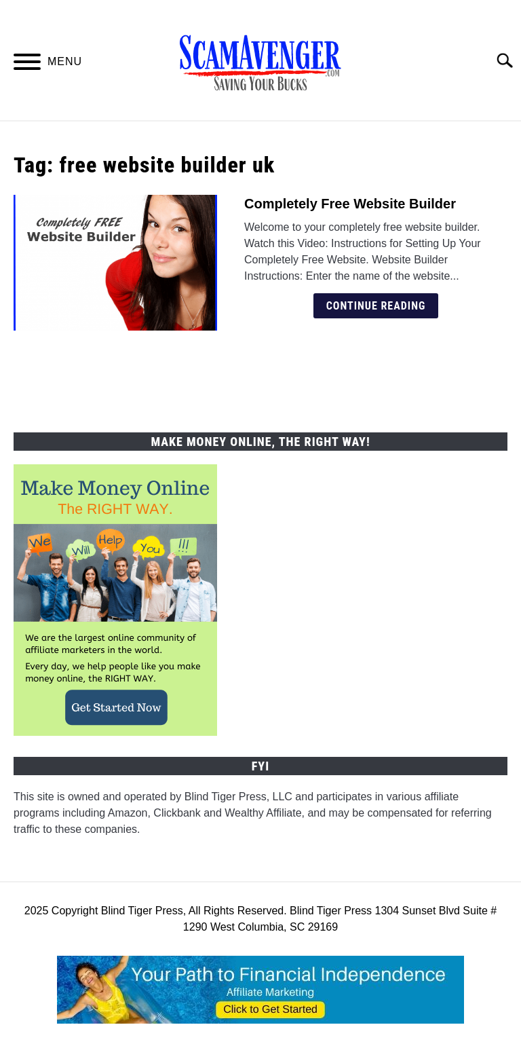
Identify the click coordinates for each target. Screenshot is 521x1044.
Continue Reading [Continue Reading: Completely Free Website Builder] (376, 305)
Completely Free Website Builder (350, 203)
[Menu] (27, 64)
